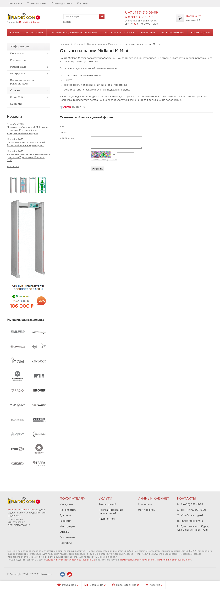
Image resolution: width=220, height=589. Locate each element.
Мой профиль (146, 510)
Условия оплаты (36, 3)
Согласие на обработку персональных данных (70, 560)
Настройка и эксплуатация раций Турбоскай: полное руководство (26, 143)
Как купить (15, 3)
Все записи (13, 167)
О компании (17, 97)
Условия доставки (61, 3)
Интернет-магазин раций (21, 510)
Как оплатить (68, 510)
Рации (14, 33)
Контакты (82, 3)
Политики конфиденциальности (174, 560)
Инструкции (17, 74)
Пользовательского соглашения (137, 560)
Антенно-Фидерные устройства (73, 33)
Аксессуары (34, 33)
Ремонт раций (18, 67)
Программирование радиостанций (22, 82)
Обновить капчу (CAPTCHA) (104, 160)
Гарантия (65, 521)
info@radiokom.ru (31, 22)
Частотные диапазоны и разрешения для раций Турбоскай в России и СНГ (28, 158)
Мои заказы (145, 504)
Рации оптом (18, 60)
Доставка (65, 515)
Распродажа (200, 33)
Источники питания (119, 33)
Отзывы (15, 90)
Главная (64, 44)
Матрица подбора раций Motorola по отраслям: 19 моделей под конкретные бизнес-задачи (28, 130)
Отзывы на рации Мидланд (102, 44)
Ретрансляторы (172, 33)
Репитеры (148, 33)
